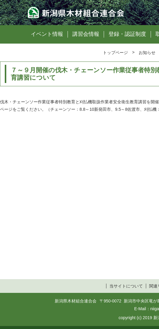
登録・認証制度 (127, 34)
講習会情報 (85, 34)
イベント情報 (47, 34)
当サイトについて (126, 286)
